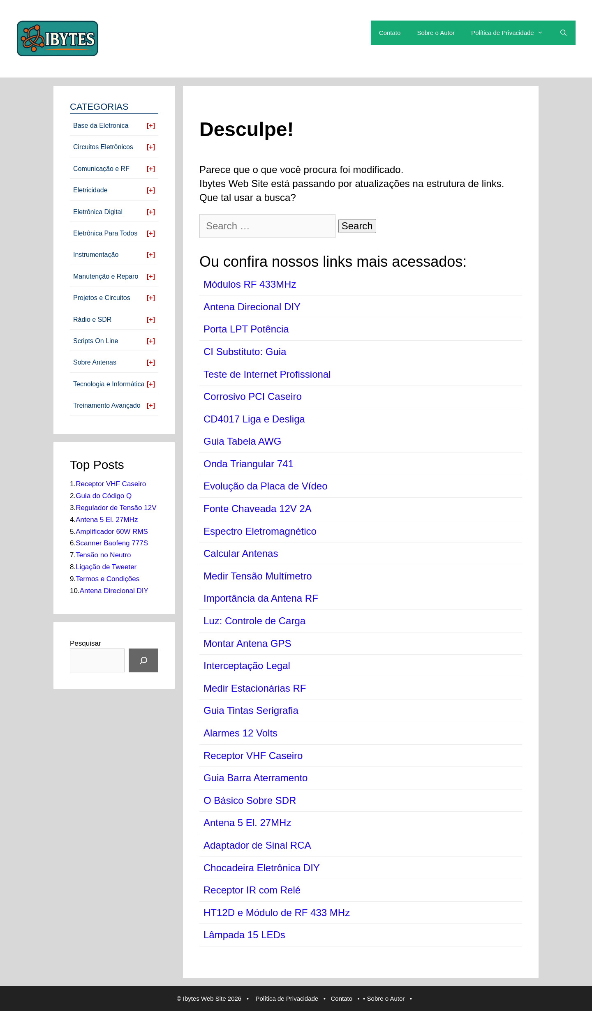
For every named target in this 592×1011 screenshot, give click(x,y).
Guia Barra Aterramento (256, 777)
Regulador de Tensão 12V (116, 508)
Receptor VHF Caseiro (253, 755)
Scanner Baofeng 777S (112, 543)
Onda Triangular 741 (249, 463)
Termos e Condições (107, 579)
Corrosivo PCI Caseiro (253, 396)
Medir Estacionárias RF (255, 688)
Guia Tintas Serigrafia (251, 710)
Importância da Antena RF (261, 598)
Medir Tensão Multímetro (258, 576)
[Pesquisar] (143, 660)
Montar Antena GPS (247, 643)
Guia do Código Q (104, 496)
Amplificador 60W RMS (112, 532)
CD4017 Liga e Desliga (254, 419)
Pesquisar (85, 643)
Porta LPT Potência (246, 329)
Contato (390, 32)
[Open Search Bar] (563, 33)
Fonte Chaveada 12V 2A (258, 508)
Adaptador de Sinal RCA (257, 845)
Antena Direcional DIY (252, 306)
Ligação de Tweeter (106, 567)
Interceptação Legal (247, 665)
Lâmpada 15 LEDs (244, 934)
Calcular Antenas (241, 553)
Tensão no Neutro (103, 555)
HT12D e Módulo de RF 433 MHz (277, 912)
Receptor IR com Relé (252, 890)
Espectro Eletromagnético (260, 531)
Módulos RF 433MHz (250, 284)
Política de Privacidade (511, 33)
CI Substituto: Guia (245, 351)
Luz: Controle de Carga (254, 620)
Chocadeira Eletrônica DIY (262, 867)
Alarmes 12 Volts (241, 733)
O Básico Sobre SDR (250, 800)
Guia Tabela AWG (242, 441)
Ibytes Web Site (204, 998)
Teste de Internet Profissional (267, 374)
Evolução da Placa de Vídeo (266, 486)
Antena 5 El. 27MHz (247, 822)
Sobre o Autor (436, 32)
